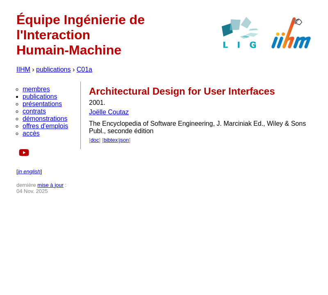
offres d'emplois (45, 126)
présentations (42, 103)
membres (36, 89)
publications (53, 69)
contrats (34, 111)
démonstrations (45, 118)
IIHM (23, 69)
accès (31, 133)
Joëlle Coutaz (109, 112)
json (124, 140)
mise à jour (50, 185)
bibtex (110, 140)
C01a (84, 69)
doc (95, 140)
